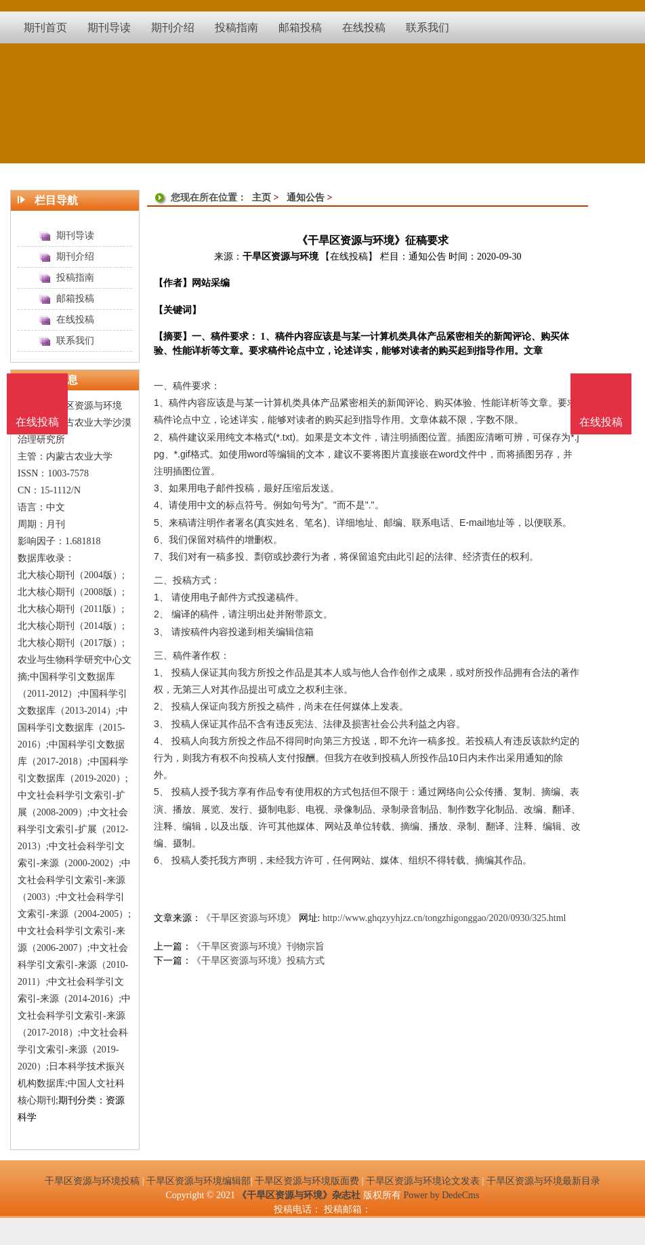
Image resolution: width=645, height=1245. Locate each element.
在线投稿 (601, 422)
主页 (261, 197)
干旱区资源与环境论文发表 (423, 1181)
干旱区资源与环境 (280, 256)
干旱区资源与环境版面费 (307, 1181)
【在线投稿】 (348, 256)
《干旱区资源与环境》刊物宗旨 (258, 946)
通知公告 (306, 197)
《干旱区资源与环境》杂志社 (298, 1195)
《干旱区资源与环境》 (248, 918)
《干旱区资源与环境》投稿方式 (258, 961)
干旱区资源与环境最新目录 (543, 1181)
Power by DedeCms (441, 1195)
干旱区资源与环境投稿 (92, 1181)
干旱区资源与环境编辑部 (198, 1181)
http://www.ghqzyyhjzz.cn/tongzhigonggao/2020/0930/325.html (444, 918)
